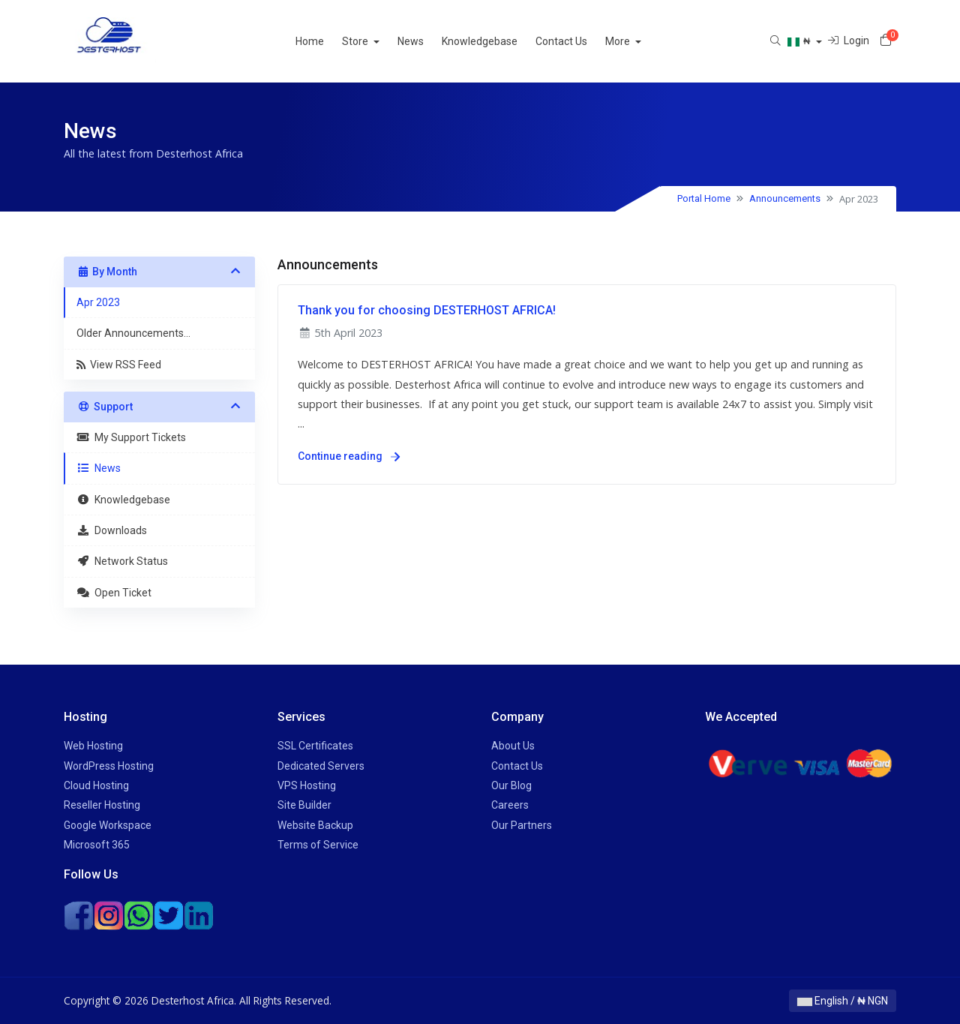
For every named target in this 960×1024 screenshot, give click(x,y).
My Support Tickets (131, 437)
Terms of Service (318, 845)
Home (328, 41)
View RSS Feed (118, 365)
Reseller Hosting (102, 805)
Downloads (111, 530)
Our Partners (521, 825)
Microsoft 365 (97, 845)
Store (374, 41)
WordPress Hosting (109, 766)
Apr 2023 (98, 302)
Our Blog (511, 785)
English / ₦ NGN (842, 1001)
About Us (513, 746)
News (429, 41)
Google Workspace (108, 825)
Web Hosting (93, 746)
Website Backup (315, 825)
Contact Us (579, 41)
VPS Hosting (307, 785)
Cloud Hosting (96, 785)
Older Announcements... (133, 333)
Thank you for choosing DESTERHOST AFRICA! (427, 310)
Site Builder (305, 805)
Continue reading (349, 456)
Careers (510, 805)
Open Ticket (114, 593)
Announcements (784, 198)
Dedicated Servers (321, 766)
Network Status (122, 561)
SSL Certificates (315, 746)
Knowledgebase (498, 41)
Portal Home (703, 198)
